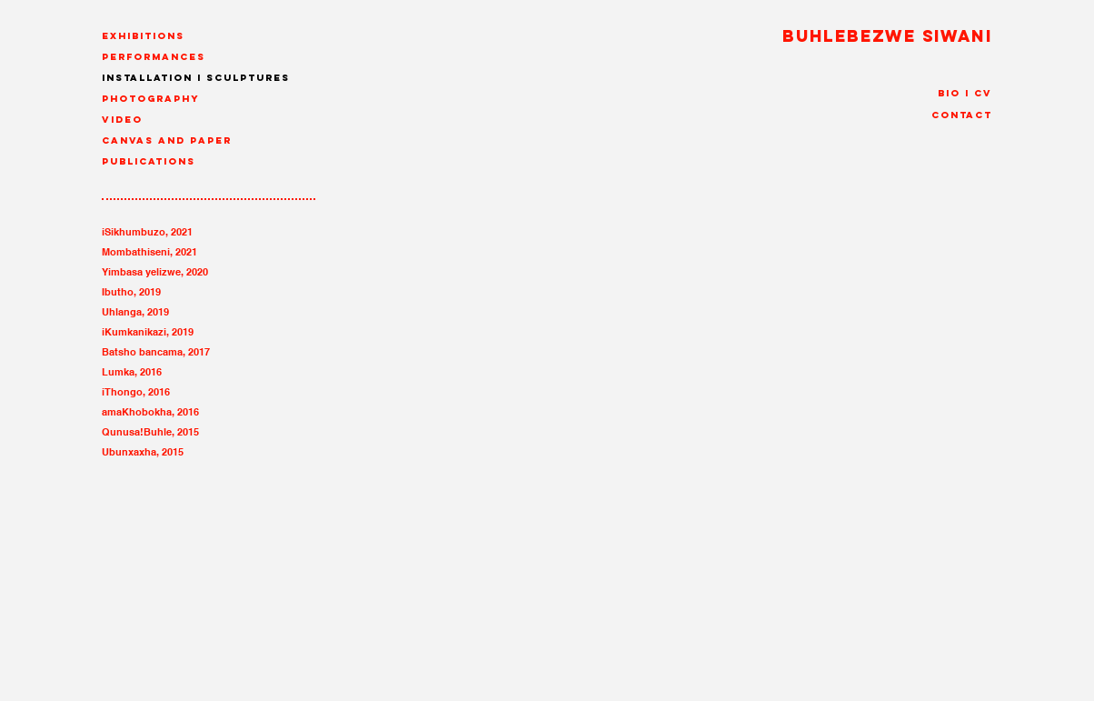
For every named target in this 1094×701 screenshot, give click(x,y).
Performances (153, 57)
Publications (148, 161)
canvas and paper (167, 140)
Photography (151, 99)
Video (122, 119)
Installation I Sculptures (196, 78)
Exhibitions (143, 36)
